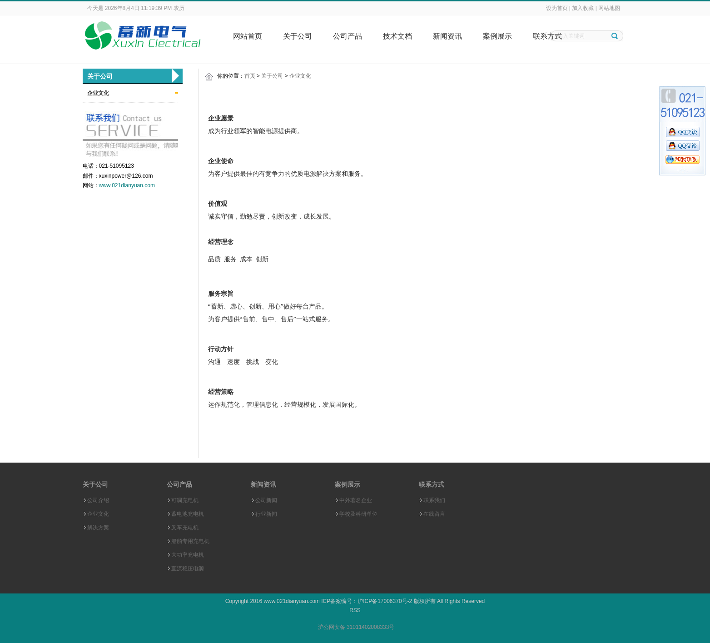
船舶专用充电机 (190, 541)
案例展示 (497, 36)
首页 (249, 76)
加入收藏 (583, 8)
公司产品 (347, 36)
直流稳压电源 (187, 568)
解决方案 (98, 527)
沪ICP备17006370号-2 (384, 601)
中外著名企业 (355, 500)
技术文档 (397, 36)
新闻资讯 (447, 36)
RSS (355, 610)
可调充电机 (185, 500)
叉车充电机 (185, 527)
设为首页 (557, 8)
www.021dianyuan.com (127, 185)
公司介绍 (98, 500)
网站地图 (609, 8)
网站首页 (247, 36)
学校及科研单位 (358, 514)
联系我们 (434, 500)
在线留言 (434, 514)
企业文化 (98, 93)
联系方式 (547, 36)
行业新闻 (266, 514)
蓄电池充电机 (187, 514)
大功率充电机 (187, 555)
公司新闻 (266, 500)
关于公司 (297, 36)
